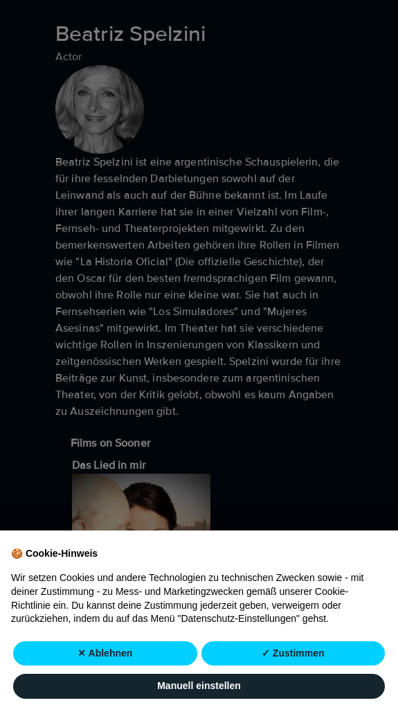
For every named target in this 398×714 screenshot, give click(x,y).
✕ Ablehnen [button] (105, 653)
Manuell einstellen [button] (199, 686)
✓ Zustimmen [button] (293, 653)
